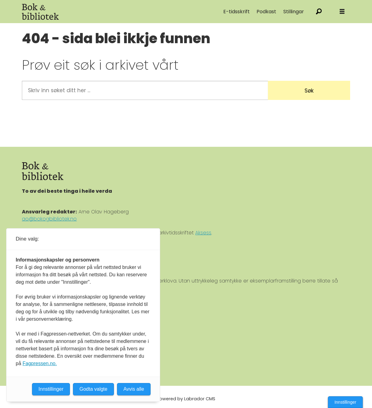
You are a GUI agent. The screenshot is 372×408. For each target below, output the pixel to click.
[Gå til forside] (40, 11)
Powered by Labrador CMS (186, 399)
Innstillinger (345, 402)
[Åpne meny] (342, 11)
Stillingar (293, 11)
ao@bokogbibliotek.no (49, 218)
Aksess (203, 232)
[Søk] (318, 11)
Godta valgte (93, 389)
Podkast (266, 11)
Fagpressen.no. (39, 363)
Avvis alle (133, 389)
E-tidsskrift (236, 11)
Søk (309, 90)
